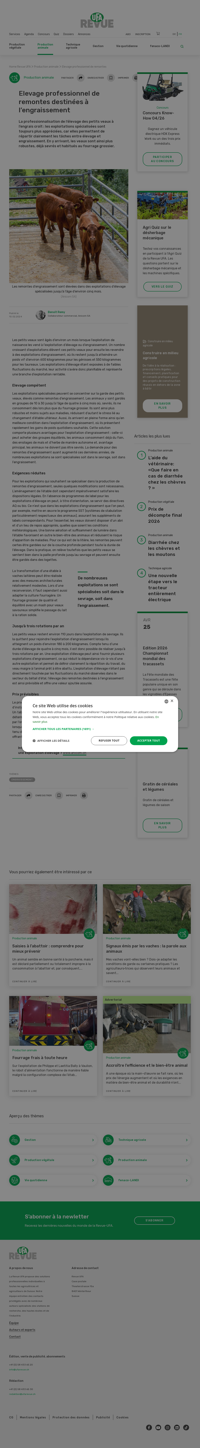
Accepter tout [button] (148, 740)
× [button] (171, 701)
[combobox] (166, 701)
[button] (100, 729)
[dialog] (100, 724)
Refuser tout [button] (109, 740)
